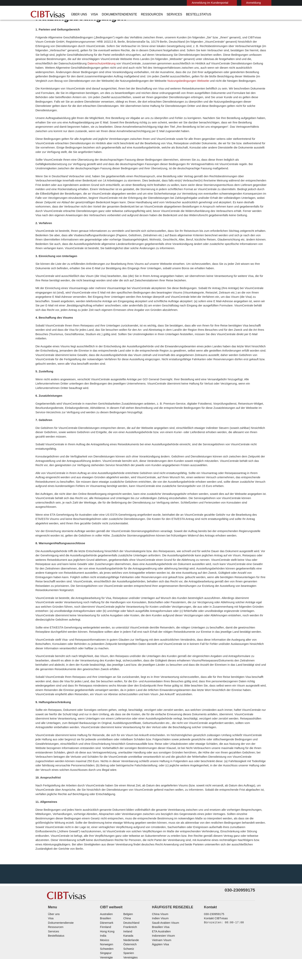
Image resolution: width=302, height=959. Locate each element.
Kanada (127, 903)
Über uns (78, 14)
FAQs (99, 937)
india (103, 903)
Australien (106, 881)
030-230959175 (212, 881)
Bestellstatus (183, 14)
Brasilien (105, 885)
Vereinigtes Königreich (136, 924)
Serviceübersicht (207, 937)
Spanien (128, 920)
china (126, 885)
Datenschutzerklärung (224, 74)
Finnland (105, 894)
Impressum (184, 937)
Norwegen (106, 911)
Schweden (106, 915)
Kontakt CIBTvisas (215, 885)
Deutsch (260, 2)
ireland (127, 898)
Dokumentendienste (114, 14)
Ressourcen (142, 14)
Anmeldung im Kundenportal (193, 3)
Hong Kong (106, 898)
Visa (91, 14)
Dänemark (106, 889)
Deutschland (130, 889)
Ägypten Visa (160, 911)
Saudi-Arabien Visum (164, 889)
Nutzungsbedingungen (157, 937)
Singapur (105, 920)
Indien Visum (159, 885)
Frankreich (129, 894)
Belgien (127, 881)
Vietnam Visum (160, 907)
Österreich (129, 911)
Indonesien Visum (162, 903)
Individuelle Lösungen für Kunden (69, 937)
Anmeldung (235, 3)
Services (161, 14)
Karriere (229, 937)
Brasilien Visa (160, 894)
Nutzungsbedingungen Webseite (237, 91)
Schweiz (128, 915)
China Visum (159, 881)
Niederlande (130, 907)
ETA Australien (161, 898)
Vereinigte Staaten (111, 924)
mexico (104, 907)
